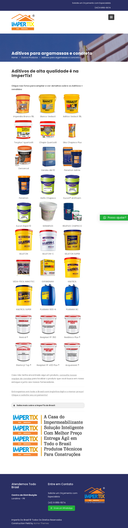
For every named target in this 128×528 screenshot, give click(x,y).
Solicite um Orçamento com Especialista (91, 3)
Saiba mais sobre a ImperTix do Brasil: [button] (34, 405)
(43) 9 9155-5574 (103, 7)
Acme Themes (41, 523)
